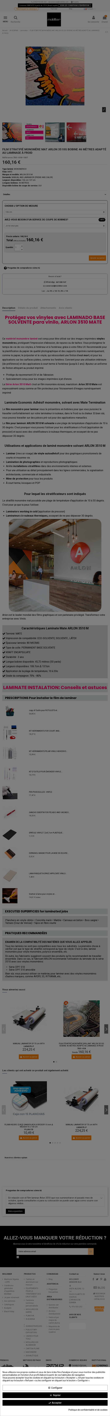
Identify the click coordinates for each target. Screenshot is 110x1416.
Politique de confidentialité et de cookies (88, 1410)
